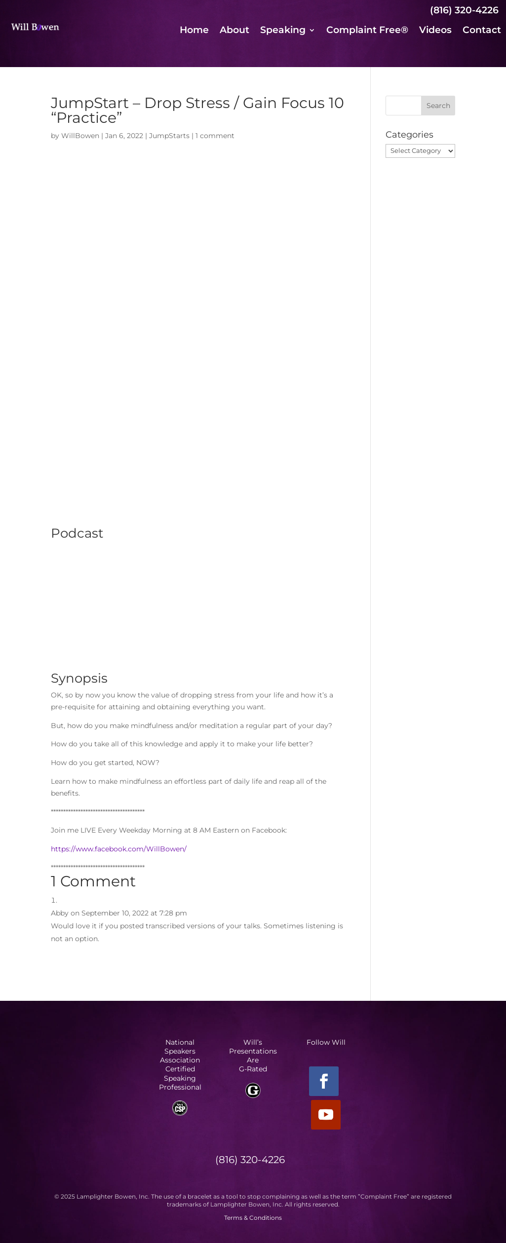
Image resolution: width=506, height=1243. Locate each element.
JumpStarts (169, 135)
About (234, 31)
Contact (482, 31)
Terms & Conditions (253, 1217)
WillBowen (80, 135)
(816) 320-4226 (464, 10)
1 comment (214, 135)
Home (194, 31)
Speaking (283, 31)
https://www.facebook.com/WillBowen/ (119, 848)
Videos (435, 31)
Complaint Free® (367, 31)
